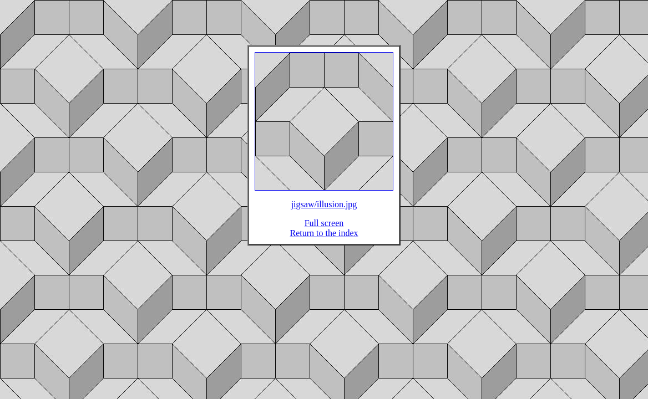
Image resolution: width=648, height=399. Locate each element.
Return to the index (324, 239)
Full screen (324, 229)
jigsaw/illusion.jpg (324, 211)
